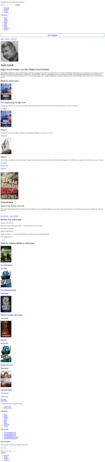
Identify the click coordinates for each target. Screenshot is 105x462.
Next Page (3, 168)
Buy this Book (4, 216)
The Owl (3, 340)
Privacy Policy (8, 408)
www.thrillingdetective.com (11, 437)
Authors (6, 20)
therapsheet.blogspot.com (10, 438)
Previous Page (4, 165)
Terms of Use (7, 406)
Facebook (6, 9)
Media (5, 26)
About (5, 19)
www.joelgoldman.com (10, 432)
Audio (5, 23)
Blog (5, 25)
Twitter (6, 10)
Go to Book (4, 108)
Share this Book (14, 216)
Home (5, 17)
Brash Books (4, 15)
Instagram (6, 8)
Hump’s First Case (7, 365)
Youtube (6, 12)
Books (5, 22)
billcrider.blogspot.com (10, 435)
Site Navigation (52, 35)
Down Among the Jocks (8, 290)
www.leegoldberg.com (10, 434)
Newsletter (7, 28)
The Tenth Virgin (6, 390)
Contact (6, 29)
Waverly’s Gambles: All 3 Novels (11, 315)
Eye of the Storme (6, 265)
